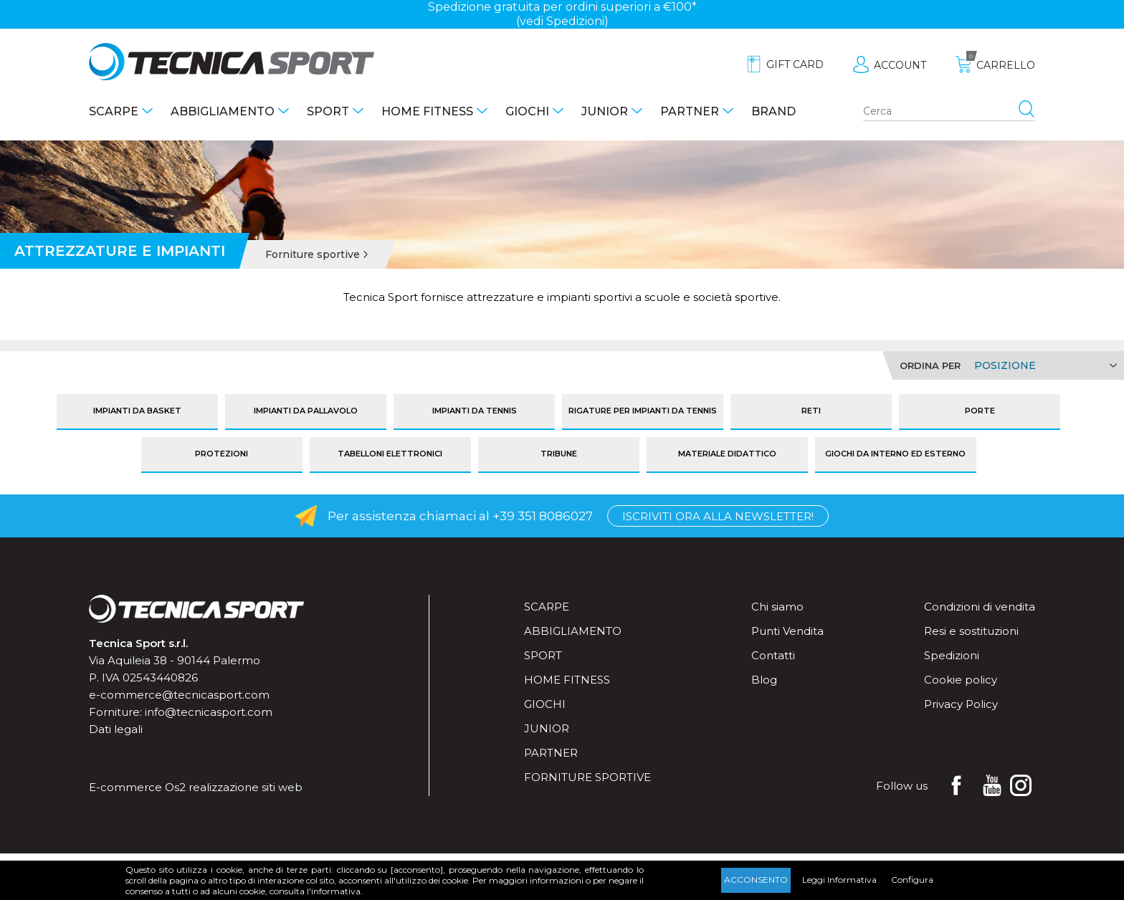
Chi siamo (777, 606)
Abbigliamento (223, 111)
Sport (328, 111)
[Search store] (949, 111)
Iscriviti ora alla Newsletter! (718, 516)
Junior (604, 111)
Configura (912, 879)
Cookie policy (960, 679)
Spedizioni (951, 655)
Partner (689, 111)
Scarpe (113, 111)
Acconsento (756, 879)
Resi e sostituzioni (971, 631)
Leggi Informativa (839, 879)
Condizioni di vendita (979, 606)
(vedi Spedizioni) (562, 21)
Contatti (773, 655)
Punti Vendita (787, 631)
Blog (764, 679)
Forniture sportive (587, 777)
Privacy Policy (961, 704)
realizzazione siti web (246, 787)
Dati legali (116, 729)
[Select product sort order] (1043, 365)
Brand (773, 111)
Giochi (527, 111)
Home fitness (427, 111)
